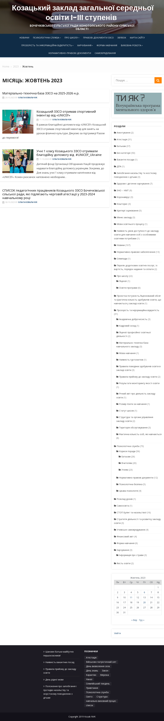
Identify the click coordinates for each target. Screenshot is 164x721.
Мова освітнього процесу (130, 224)
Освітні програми (128, 287)
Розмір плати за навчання (133, 404)
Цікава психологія (128, 490)
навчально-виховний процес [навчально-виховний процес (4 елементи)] (101, 700)
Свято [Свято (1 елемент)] (89, 696)
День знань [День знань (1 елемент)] (92, 670)
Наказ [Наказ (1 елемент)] (89, 679)
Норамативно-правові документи (69, 53)
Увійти (117, 633)
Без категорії (124, 152)
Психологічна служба (46, 37)
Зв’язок (121, 37)
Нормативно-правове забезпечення (136, 251)
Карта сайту (137, 37)
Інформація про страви (131, 555)
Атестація (122, 139)
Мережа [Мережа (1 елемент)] (104, 674)
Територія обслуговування (133, 427)
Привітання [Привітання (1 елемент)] (92, 687)
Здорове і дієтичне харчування (133, 183)
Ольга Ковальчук (27, 97)
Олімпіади (122, 258)
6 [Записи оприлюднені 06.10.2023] (144, 592)
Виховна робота (131, 45)
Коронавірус (123, 197)
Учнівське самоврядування (131, 529)
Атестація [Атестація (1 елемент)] (91, 657)
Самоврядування (105, 53)
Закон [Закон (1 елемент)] (105, 670)
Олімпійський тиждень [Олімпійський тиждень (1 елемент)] (98, 683)
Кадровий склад (127, 325)
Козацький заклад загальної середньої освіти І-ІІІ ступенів (83, 13)
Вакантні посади (125, 159)
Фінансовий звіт (125, 536)
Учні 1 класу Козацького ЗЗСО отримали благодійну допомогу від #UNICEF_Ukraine (69, 153)
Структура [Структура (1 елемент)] (102, 696)
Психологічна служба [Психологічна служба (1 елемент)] (97, 692)
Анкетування (123, 132)
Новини (24, 37)
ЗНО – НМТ (123, 190)
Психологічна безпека (130, 484)
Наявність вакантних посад (59, 662)
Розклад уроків (125, 499)
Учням (124, 469)
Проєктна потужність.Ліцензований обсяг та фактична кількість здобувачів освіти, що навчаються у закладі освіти (137, 299)
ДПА (119, 166)
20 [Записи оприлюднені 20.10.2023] (144, 602)
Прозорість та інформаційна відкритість (46, 45)
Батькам (121, 146)
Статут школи (126, 410)
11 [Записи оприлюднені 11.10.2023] (131, 597)
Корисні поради (127, 451)
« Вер (134, 620)
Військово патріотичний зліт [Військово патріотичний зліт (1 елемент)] (101, 661)
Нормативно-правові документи (136, 477)
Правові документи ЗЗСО (98, 37)
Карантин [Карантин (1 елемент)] (91, 674)
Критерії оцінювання (127, 210)
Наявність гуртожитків (131, 359)
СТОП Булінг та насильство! (131, 512)
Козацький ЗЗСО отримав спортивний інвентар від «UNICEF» (66, 113)
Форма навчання (107, 45)
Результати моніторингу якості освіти (139, 383)
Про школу (71, 37)
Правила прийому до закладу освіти (138, 376)
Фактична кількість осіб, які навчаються (140, 434)
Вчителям (126, 463)
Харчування (84, 45)
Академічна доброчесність (133, 319)
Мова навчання (127, 353)
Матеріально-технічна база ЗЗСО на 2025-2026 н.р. (40, 93)
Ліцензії (123, 281)
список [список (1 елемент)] (89, 705)
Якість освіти (123, 563)
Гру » (141, 620)
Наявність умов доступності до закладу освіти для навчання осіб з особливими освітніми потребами (136, 234)
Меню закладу (124, 217)
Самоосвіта (123, 505)
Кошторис (122, 203)
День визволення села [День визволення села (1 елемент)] (98, 666)
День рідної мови (54, 679)
